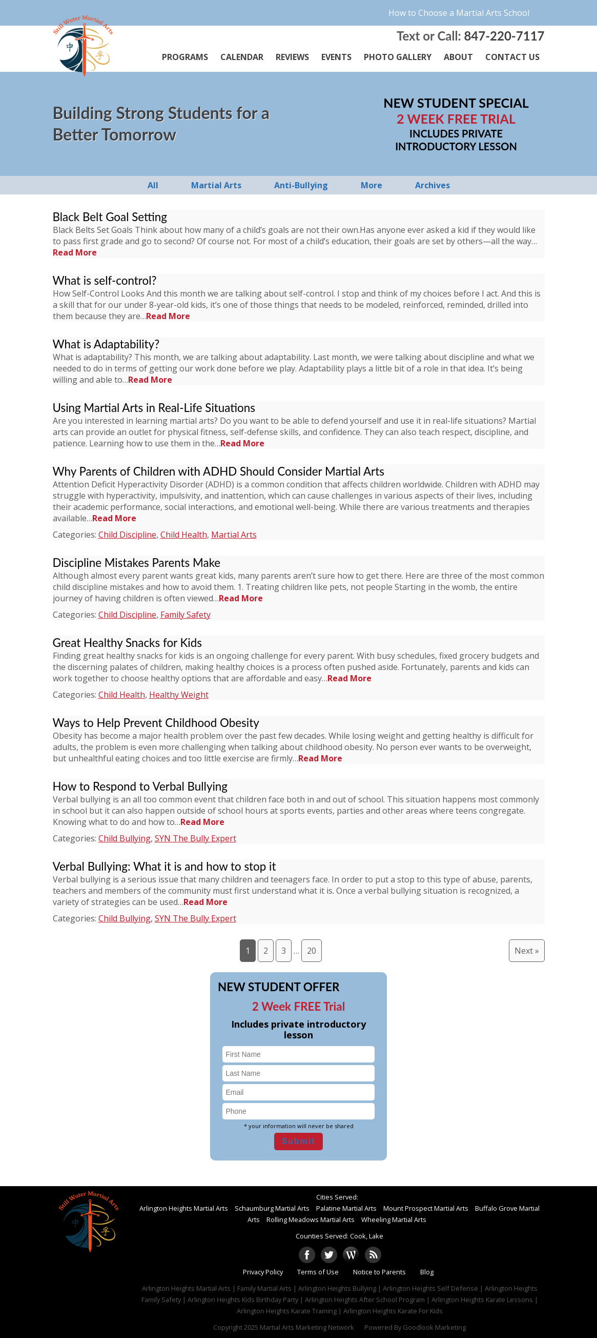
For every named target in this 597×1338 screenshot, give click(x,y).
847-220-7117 (504, 35)
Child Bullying (124, 838)
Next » (526, 950)
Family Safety (185, 614)
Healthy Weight (179, 694)
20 (311, 950)
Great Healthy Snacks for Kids (127, 643)
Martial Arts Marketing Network (307, 1327)
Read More (75, 252)
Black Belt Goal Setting (110, 217)
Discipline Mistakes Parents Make (137, 562)
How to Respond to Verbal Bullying (140, 786)
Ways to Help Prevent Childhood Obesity (156, 723)
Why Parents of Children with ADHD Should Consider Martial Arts (218, 471)
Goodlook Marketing (434, 1327)
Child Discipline (127, 534)
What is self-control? (105, 280)
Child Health (183, 534)
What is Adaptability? (106, 344)
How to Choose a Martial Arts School (458, 12)
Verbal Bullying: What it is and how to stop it (164, 866)
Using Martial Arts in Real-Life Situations (154, 408)
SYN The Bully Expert (195, 838)
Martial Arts (234, 534)
